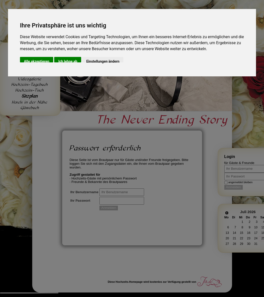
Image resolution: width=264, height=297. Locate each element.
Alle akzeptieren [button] (36, 60)
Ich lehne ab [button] (67, 60)
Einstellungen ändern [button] (102, 60)
